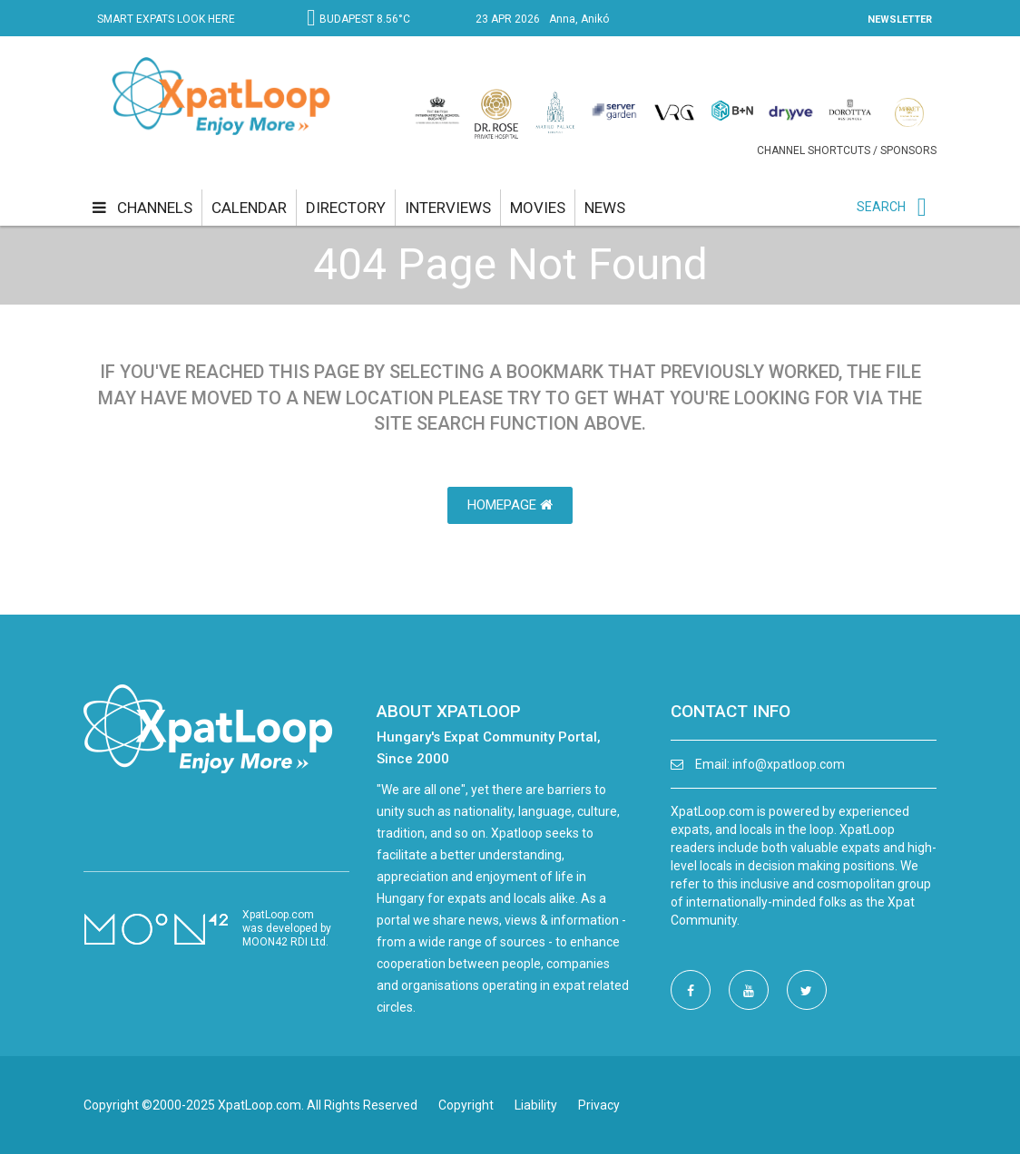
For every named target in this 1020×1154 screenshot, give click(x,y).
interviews (448, 208)
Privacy (599, 1105)
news (604, 208)
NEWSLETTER (900, 19)
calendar (249, 208)
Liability (536, 1105)
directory (346, 208)
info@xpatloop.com (788, 764)
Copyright (466, 1105)
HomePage (510, 505)
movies (537, 208)
